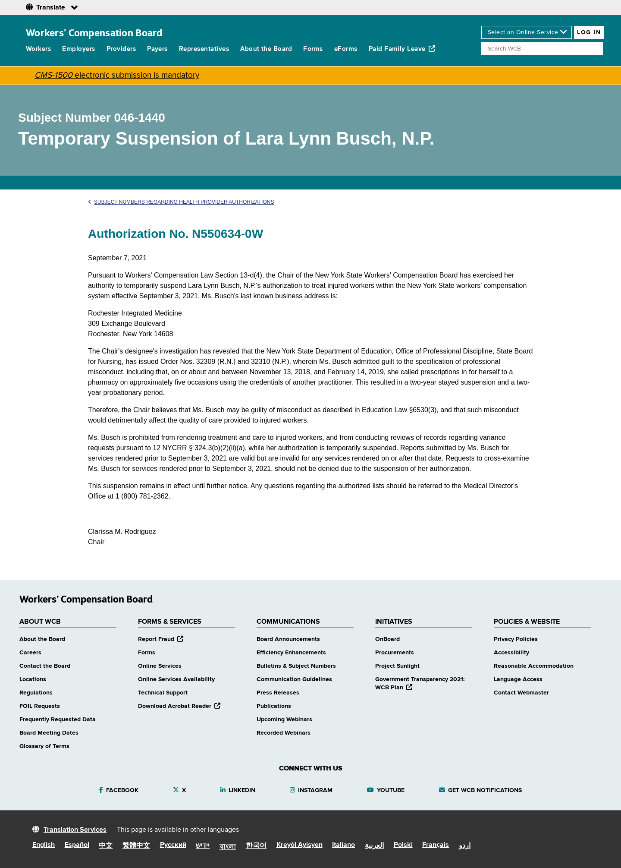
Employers (78, 49)
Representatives (204, 49)
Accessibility (511, 653)
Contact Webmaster (521, 693)
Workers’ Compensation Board (94, 32)
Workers (38, 49)
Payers (157, 49)
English (43, 845)
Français (435, 845)
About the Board (266, 49)
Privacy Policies (516, 639)
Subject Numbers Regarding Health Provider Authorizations (181, 202)
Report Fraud (160, 639)
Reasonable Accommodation (534, 666)
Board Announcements (288, 639)
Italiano (343, 845)
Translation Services (75, 830)
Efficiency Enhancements (291, 653)
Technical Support (163, 693)
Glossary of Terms (44, 746)
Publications (274, 706)
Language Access (518, 679)
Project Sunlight (397, 666)
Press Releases (278, 693)
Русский (173, 845)
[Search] (542, 48)
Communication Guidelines (294, 679)
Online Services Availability (176, 679)
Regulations (36, 693)
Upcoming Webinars (284, 719)
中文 (106, 846)
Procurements (394, 653)
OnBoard (387, 639)
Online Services (160, 666)
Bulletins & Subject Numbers (296, 666)
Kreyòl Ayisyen (299, 845)
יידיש (203, 846)
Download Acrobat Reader (179, 706)
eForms (346, 49)
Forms (313, 49)
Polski (403, 845)
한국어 (256, 846)
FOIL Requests (39, 706)
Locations (32, 679)
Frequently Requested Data (57, 719)
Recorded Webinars (283, 733)
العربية (374, 846)
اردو (464, 846)
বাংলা (228, 847)
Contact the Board (44, 666)
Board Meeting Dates (48, 733)
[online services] (526, 32)
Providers (121, 49)
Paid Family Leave (402, 48)
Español (77, 845)
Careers (30, 653)
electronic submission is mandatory (116, 75)
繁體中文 (136, 846)
